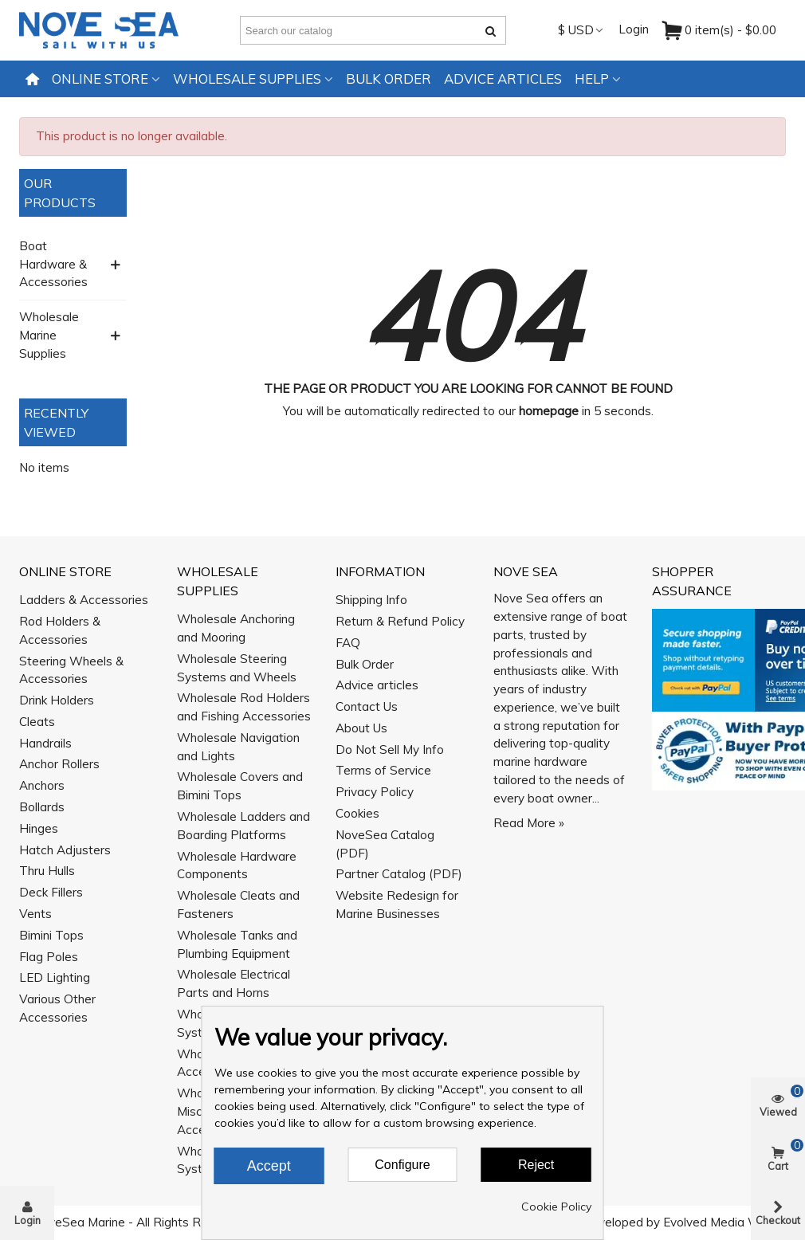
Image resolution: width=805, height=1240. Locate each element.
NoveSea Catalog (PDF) (385, 844)
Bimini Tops (51, 935)
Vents (35, 913)
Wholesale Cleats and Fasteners (238, 904)
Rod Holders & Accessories (59, 630)
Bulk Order (388, 78)
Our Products (60, 192)
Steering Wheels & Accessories (71, 670)
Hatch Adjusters (65, 849)
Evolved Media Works (723, 1222)
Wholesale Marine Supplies (49, 335)
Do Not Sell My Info (390, 749)
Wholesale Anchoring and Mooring (236, 628)
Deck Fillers (51, 892)
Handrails (45, 743)
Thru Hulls (47, 870)
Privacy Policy (375, 791)
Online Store (100, 78)
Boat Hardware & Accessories (53, 264)
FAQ (348, 642)
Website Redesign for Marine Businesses (397, 904)
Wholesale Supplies (247, 78)
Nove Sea (525, 571)
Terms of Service (383, 770)
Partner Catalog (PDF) (399, 873)
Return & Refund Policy (400, 621)
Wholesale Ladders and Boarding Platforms (243, 825)
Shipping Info (371, 599)
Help (592, 78)
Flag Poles (48, 956)
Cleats (37, 721)
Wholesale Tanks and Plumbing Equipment (237, 944)
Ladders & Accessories (83, 599)
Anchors (42, 785)
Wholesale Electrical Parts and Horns (233, 983)
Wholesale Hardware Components (236, 865)
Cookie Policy (556, 1206)
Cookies (357, 813)
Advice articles (503, 78)
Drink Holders (56, 700)
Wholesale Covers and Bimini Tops (240, 785)
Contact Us (367, 706)
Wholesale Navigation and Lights (238, 746)
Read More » (528, 822)
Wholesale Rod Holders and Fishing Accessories (244, 707)
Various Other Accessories (57, 1008)
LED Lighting (54, 977)
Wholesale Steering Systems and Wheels (236, 668)
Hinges (38, 828)
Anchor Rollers (59, 763)
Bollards (42, 806)
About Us (361, 728)
